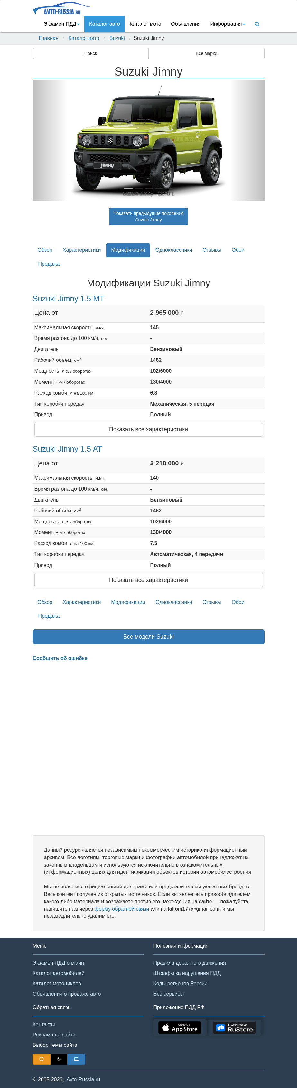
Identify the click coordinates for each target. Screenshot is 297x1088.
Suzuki (117, 38)
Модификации (128, 250)
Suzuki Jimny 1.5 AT (67, 449)
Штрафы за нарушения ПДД (187, 973)
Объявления (186, 24)
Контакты (44, 1024)
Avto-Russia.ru (83, 1079)
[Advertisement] (149, 748)
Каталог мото (145, 24)
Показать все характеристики (148, 429)
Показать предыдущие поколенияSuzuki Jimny (148, 216)
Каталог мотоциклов (57, 983)
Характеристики (82, 250)
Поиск (90, 53)
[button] (50, 140)
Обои (238, 250)
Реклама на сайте (54, 1034)
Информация (227, 24)
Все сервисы (168, 994)
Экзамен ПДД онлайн (58, 963)
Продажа (49, 264)
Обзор (45, 250)
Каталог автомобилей (59, 973)
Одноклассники (173, 250)
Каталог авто (104, 24)
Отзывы (211, 250)
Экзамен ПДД (61, 24)
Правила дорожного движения (189, 963)
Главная (49, 38)
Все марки (206, 53)
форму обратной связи (122, 909)
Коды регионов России (180, 983)
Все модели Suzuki (148, 636)
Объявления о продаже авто (67, 994)
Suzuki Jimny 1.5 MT (69, 298)
